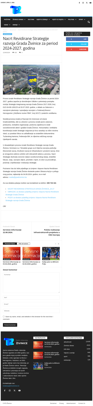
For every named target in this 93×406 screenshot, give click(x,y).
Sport (82, 19)
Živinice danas (19, 19)
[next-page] (58, 243)
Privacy (61, 403)
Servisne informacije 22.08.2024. (12, 231)
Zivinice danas (69, 345)
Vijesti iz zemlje (43, 19)
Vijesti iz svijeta (59, 19)
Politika (72, 19)
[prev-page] (55, 243)
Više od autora (23, 244)
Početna (7, 19)
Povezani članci (10, 244)
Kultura (31, 19)
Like (85, 39)
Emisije (16, 24)
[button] (88, 22)
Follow (83, 44)
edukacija (67, 360)
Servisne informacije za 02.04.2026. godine (31, 263)
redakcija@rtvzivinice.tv (11, 386)
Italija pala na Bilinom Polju (50, 263)
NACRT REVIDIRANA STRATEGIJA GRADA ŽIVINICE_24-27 (31, 189)
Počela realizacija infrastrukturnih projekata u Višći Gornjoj (47, 232)
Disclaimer (53, 403)
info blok (67, 349)
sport (65, 356)
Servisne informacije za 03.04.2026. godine (11, 263)
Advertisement (71, 403)
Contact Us (81, 403)
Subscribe (82, 49)
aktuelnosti (13, 30)
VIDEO (7, 24)
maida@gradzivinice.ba (18, 177)
